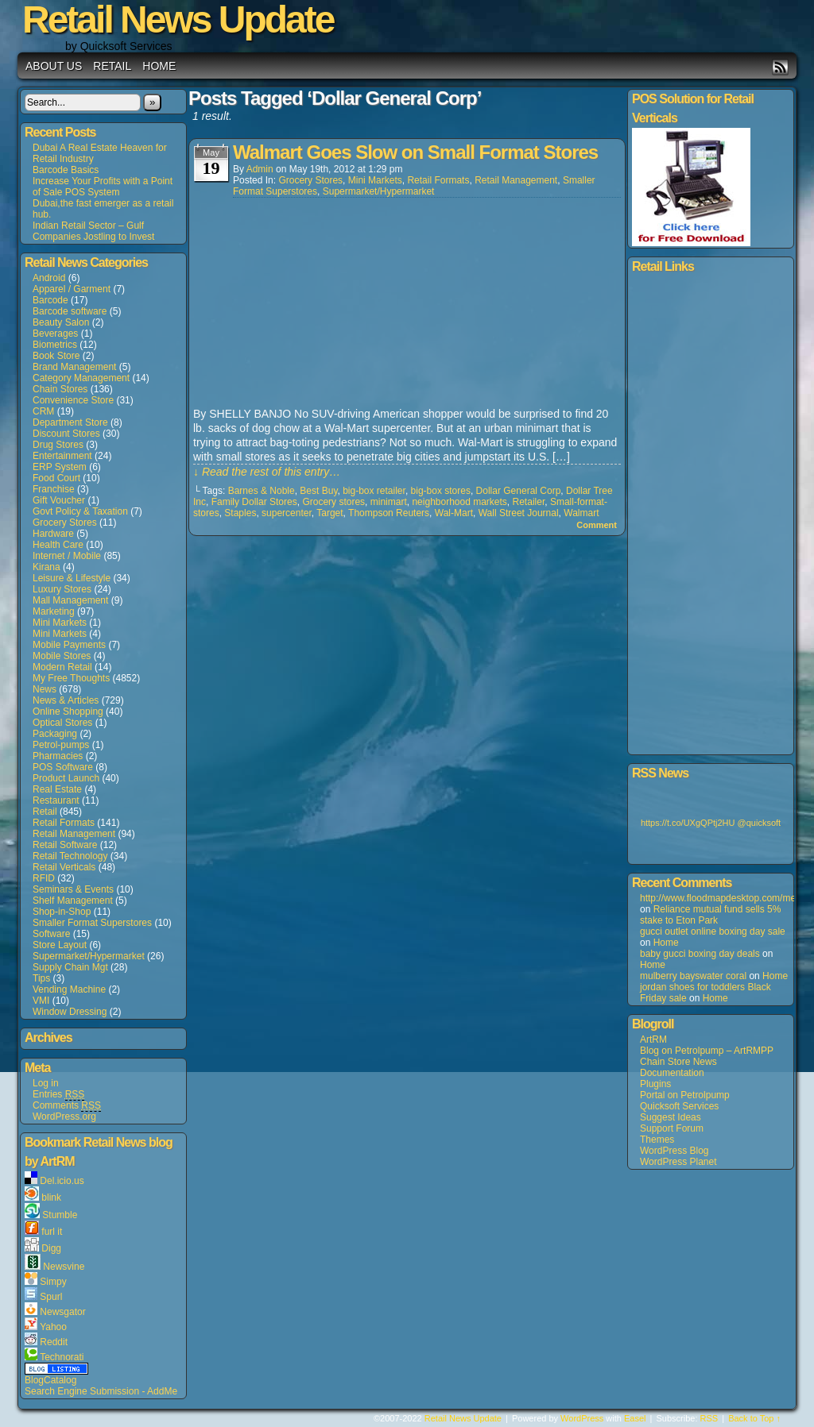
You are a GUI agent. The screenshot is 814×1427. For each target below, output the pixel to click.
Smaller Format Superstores (92, 922)
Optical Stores (62, 722)
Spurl (51, 1296)
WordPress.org (64, 1116)
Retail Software (65, 844)
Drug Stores (58, 444)
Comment (596, 525)
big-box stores (441, 490)
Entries (58, 1095)
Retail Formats (64, 822)
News (44, 689)
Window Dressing (70, 1011)
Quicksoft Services (679, 1106)
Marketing (54, 611)
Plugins (655, 1084)
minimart (388, 501)
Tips (41, 978)
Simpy (53, 1281)
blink (51, 1197)
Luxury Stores (62, 589)
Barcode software (70, 311)
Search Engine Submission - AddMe (101, 1391)
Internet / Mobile (67, 555)
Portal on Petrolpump (685, 1095)
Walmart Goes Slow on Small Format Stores (415, 152)
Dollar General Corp (518, 490)
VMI (41, 1000)
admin (259, 169)
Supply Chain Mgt (70, 967)
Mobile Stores (62, 655)
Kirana (46, 567)
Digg (51, 1248)
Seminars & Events (73, 889)
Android (49, 277)
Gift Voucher (59, 500)
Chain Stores (60, 389)
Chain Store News (678, 1061)
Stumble (59, 1215)
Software (51, 933)
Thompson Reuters (388, 513)
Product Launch (66, 778)
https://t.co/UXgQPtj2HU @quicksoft (711, 822)
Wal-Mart (454, 513)
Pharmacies (58, 756)
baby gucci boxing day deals (700, 953)
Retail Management (74, 833)
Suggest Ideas (670, 1117)
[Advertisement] (312, 303)
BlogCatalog (50, 1380)
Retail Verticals (64, 867)
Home (159, 66)
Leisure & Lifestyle (71, 578)
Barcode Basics (66, 169)
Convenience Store (73, 400)
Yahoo (53, 1327)
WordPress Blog (674, 1150)
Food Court (56, 478)
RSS (780, 67)
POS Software (63, 767)
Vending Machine (69, 989)
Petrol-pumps (61, 744)
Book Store (56, 355)
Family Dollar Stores (254, 501)
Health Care (58, 544)
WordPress (581, 1418)
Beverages (55, 333)
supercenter (287, 513)
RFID (44, 878)
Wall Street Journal (519, 513)
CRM (43, 411)
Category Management (81, 378)
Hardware (53, 533)
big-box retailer (374, 490)
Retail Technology (70, 856)
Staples (240, 513)
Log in (46, 1083)
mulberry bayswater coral (693, 976)
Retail (112, 66)
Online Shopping (68, 711)
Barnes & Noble (261, 490)
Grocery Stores (65, 522)
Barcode (50, 300)
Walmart (581, 513)
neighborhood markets (459, 501)
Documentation (672, 1072)
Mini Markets (60, 622)
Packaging (55, 733)
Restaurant (56, 800)
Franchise (54, 489)
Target (329, 513)
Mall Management (70, 600)
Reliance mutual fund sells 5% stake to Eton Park (710, 915)
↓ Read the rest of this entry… (266, 471)
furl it (51, 1231)
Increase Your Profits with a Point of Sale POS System (102, 186)
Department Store (70, 422)
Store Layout (60, 945)
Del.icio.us (61, 1180)
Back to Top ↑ (754, 1418)
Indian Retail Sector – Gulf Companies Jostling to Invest (93, 231)
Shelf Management (73, 900)
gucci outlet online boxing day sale (712, 931)
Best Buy (318, 490)
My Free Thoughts (71, 678)
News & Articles (66, 700)
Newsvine (63, 1266)
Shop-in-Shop (62, 911)
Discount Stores (66, 433)
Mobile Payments (69, 644)
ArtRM (653, 1039)
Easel (635, 1418)
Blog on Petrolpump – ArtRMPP (706, 1050)
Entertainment (62, 455)
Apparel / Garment (71, 289)
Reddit (54, 1342)
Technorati (61, 1357)
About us (53, 66)
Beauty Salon (61, 322)
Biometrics (55, 344)
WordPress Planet (678, 1161)
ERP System (60, 466)
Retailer (529, 501)
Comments (67, 1106)
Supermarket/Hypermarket (89, 956)
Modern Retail (62, 667)
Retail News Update (463, 1418)
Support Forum (672, 1128)
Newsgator (62, 1311)
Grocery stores (333, 501)
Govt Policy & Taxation (80, 511)
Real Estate (57, 789)
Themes (657, 1139)
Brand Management (74, 366)
